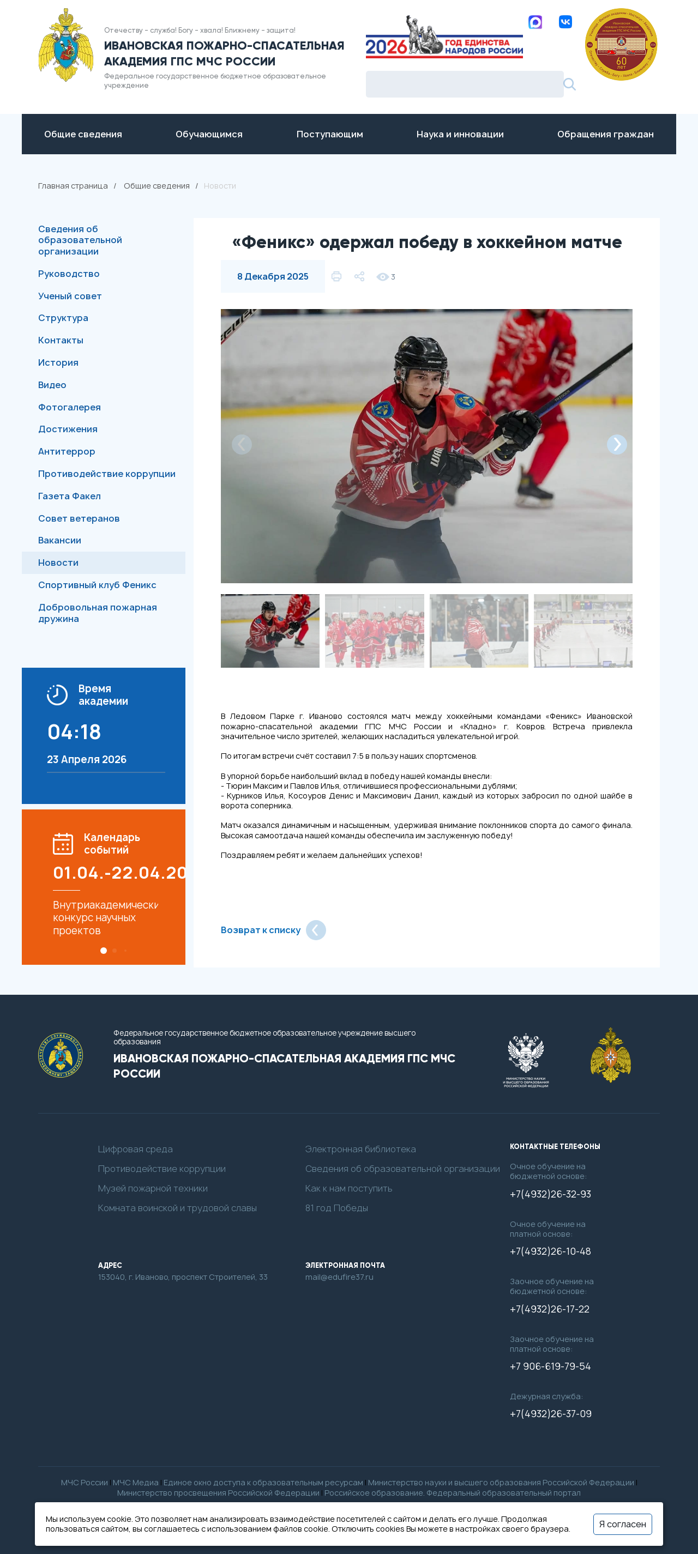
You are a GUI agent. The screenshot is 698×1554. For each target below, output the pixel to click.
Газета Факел (69, 496)
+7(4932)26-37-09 (551, 1414)
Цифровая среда (135, 1149)
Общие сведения (157, 185)
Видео (52, 385)
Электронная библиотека (360, 1149)
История (58, 362)
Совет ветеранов (79, 518)
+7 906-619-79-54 (550, 1366)
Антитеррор (66, 451)
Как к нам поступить (349, 1188)
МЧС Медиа (136, 1482)
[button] (103, 950)
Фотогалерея (69, 407)
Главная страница (73, 185)
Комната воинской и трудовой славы (177, 1208)
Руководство (69, 274)
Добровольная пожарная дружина (97, 613)
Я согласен (622, 1524)
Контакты (60, 340)
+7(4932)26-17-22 (549, 1309)
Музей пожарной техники (153, 1188)
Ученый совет (70, 296)
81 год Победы (336, 1208)
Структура (63, 318)
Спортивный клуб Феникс (97, 585)
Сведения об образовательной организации (80, 240)
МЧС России (84, 1482)
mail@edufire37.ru (339, 1277)
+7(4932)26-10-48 (550, 1251)
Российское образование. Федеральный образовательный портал (452, 1493)
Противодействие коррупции (107, 474)
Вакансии (59, 540)
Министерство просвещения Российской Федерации (218, 1493)
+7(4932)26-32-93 (550, 1194)
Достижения (68, 429)
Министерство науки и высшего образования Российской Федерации (501, 1482)
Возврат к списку (273, 930)
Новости (58, 563)
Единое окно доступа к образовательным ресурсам (263, 1482)
